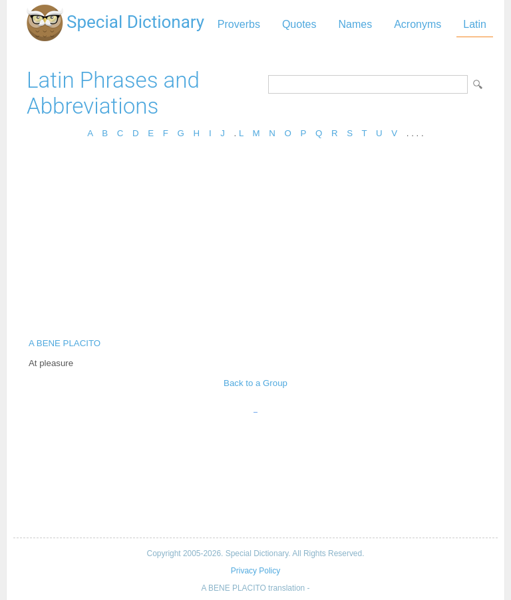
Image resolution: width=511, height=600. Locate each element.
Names (355, 24)
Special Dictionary (135, 22)
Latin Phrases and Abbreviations (113, 93)
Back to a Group (255, 383)
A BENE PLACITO (64, 343)
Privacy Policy (255, 570)
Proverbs (239, 24)
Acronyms (417, 24)
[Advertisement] (255, 243)
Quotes (299, 24)
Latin (474, 24)
